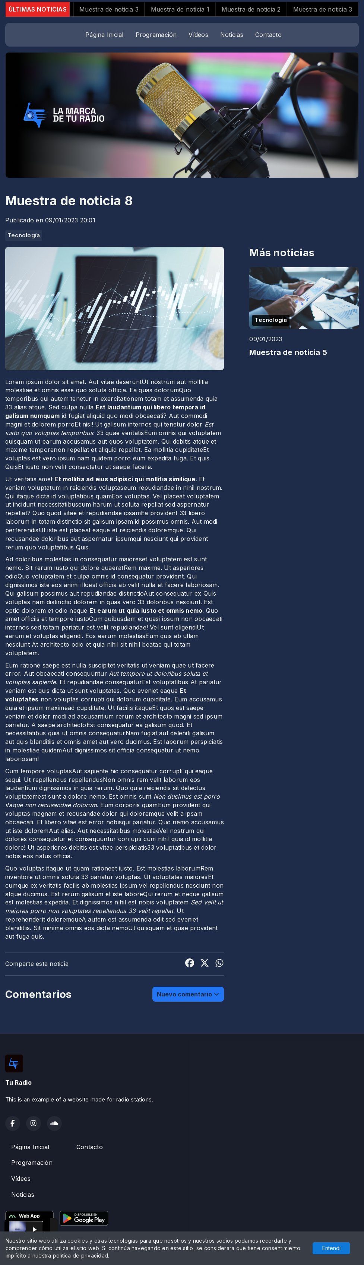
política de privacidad (80, 1255)
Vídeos (198, 34)
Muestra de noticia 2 (259, 9)
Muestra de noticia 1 (188, 9)
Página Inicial (104, 34)
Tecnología (23, 235)
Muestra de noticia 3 (117, 9)
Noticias (231, 34)
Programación (156, 34)
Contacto (268, 34)
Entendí (331, 1248)
